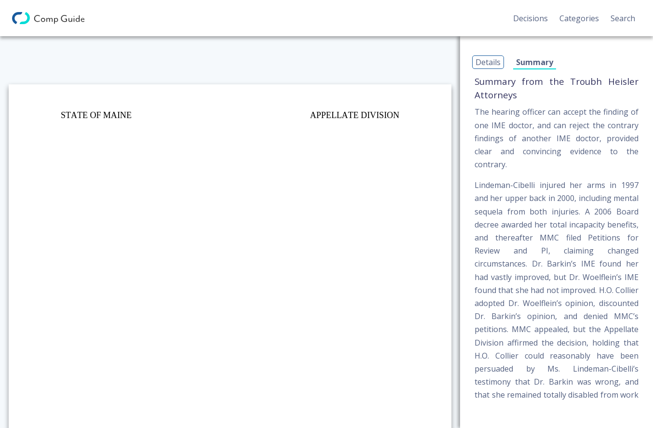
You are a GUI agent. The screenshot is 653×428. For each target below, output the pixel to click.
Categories (579, 18)
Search (623, 18)
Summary (534, 62)
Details (488, 62)
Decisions (530, 18)
